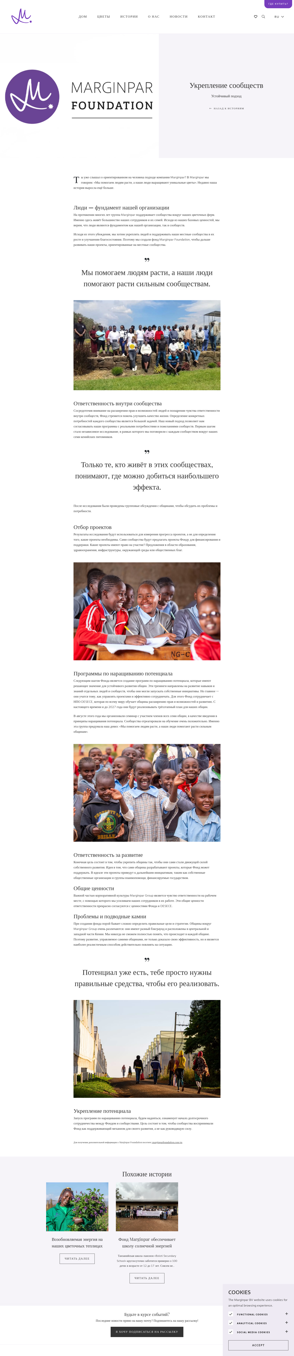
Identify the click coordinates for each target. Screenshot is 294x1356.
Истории (129, 16)
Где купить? (278, 3)
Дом (83, 16)
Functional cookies (252, 1314)
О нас (154, 16)
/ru (180, 1148)
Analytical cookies (252, 1323)
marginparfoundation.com (165, 1148)
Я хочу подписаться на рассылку (147, 1332)
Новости (179, 16)
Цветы (103, 16)
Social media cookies (253, 1332)
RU (276, 16)
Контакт (206, 16)
